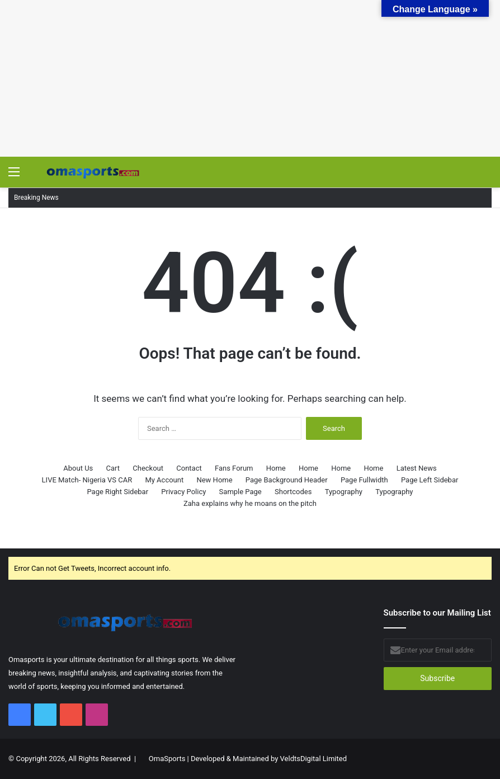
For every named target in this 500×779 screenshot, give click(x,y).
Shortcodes (293, 491)
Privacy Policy (183, 491)
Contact (188, 468)
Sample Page (240, 491)
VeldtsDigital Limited (313, 758)
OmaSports (167, 758)
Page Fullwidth (364, 480)
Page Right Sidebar (117, 491)
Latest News (417, 468)
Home (276, 468)
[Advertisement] (250, 78)
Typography (343, 491)
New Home (214, 480)
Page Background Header (287, 480)
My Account (164, 480)
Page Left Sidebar (429, 480)
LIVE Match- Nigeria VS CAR (87, 480)
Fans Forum (234, 468)
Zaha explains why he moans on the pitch (250, 503)
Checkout (148, 468)
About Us (78, 468)
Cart (113, 468)
